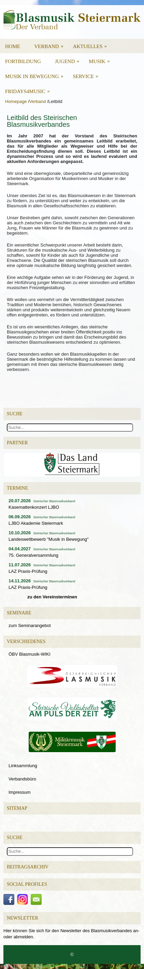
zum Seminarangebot (30, 625)
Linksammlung (23, 765)
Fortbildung (23, 61)
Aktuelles (92, 44)
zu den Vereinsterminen (52, 596)
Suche (15, 837)
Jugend (69, 59)
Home (12, 46)
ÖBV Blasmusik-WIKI (30, 654)
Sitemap (17, 808)
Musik (101, 59)
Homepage (16, 101)
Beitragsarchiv (27, 866)
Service (88, 74)
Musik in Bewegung (36, 74)
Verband (51, 44)
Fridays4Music (29, 89)
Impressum (19, 792)
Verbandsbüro (22, 778)
